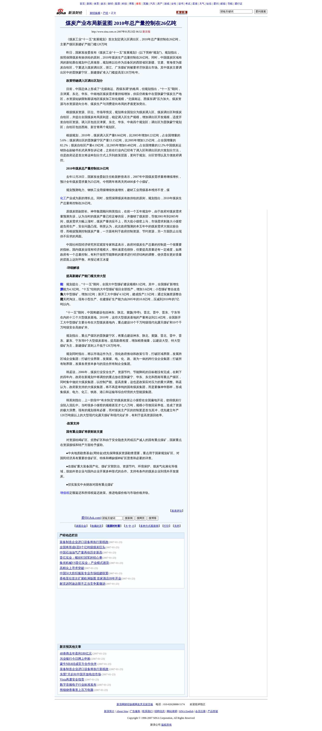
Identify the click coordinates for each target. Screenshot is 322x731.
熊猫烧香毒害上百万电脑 (76, 690)
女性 (173, 3)
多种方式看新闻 (149, 525)
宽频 (145, 3)
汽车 (152, 3)
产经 (105, 13)
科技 (124, 3)
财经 (110, 3)
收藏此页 (96, 525)
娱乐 (103, 3)
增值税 (64, 492)
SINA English (186, 711)
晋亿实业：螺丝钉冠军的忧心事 (81, 557)
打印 (166, 525)
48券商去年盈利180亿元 (76, 653)
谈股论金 (81, 525)
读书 (180, 3)
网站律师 (172, 711)
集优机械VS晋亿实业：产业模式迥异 (84, 563)
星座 (195, 3)
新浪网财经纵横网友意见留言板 (135, 704)
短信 (208, 3)
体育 (96, 3)
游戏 (166, 3)
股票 (117, 3)
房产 (159, 3)
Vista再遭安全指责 (72, 679)
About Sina (122, 711)
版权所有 (166, 724)
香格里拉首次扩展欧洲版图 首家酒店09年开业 (90, 578)
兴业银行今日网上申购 (75, 658)
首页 (82, 3)
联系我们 (147, 711)
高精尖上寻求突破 (72, 568)
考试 (187, 3)
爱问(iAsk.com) (91, 517)
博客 (131, 3)
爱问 (216, 3)
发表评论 (177, 510)
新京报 (146, 31)
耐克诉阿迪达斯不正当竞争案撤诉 (82, 583)
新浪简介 (109, 711)
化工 (63, 198)
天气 (202, 3)
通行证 (238, 3)
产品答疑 (213, 711)
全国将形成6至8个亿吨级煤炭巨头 (82, 547)
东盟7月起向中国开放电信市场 (80, 674)
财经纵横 (95, 13)
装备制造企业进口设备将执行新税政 (84, 542)
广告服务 (135, 711)
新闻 (89, 3)
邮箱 (223, 3)
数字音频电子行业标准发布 (78, 684)
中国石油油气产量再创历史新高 (81, 552)
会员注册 (200, 711)
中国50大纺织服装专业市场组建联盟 (84, 573)
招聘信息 (159, 711)
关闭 (176, 525)
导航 (230, 3)
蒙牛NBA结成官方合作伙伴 (78, 664)
